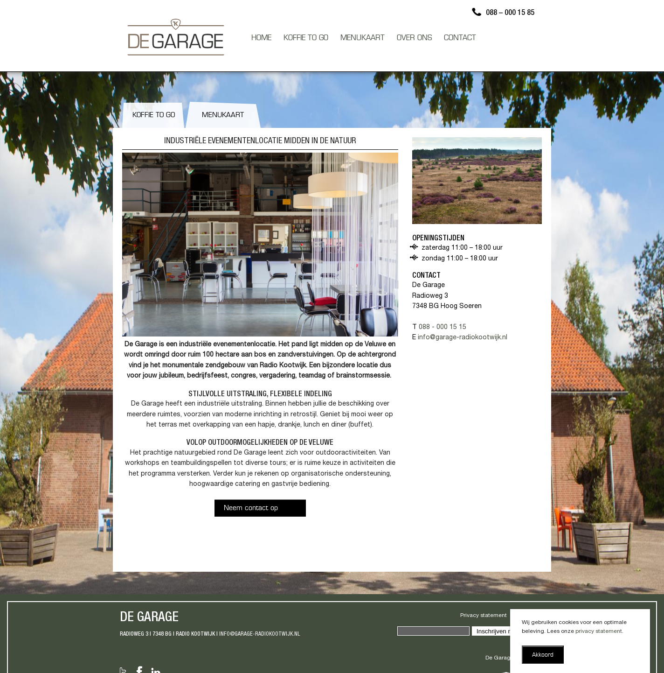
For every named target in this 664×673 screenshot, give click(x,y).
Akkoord (542, 655)
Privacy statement (483, 615)
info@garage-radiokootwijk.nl (462, 338)
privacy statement (598, 631)
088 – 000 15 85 (510, 13)
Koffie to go (153, 115)
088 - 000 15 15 (442, 327)
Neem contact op (251, 508)
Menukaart (223, 115)
